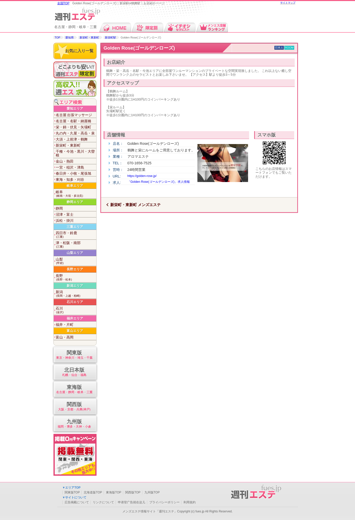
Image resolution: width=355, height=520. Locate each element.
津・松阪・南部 (76, 245)
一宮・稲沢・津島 (70, 167)
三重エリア (75, 227)
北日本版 (74, 372)
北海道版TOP (93, 492)
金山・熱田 (64, 161)
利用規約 (189, 502)
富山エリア (75, 331)
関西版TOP (132, 492)
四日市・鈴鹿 (76, 235)
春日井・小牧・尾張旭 (73, 173)
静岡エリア (75, 202)
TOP (57, 37)
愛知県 (69, 37)
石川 (76, 310)
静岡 (59, 208)
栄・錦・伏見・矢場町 (73, 127)
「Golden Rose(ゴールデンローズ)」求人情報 (158, 182)
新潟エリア (75, 286)
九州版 (74, 424)
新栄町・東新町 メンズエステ (135, 205)
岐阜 (76, 194)
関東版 (74, 355)
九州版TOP (152, 492)
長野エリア (75, 269)
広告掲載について (77, 502)
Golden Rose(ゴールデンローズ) (139, 48)
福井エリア (75, 318)
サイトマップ (287, 2)
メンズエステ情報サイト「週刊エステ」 (149, 511)
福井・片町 (64, 325)
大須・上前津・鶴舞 (72, 139)
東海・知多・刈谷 (70, 179)
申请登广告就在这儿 (131, 502)
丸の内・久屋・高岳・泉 (75, 133)
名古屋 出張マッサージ (74, 115)
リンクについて (103, 502)
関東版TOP (72, 492)
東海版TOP (113, 492)
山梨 (76, 261)
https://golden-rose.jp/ (142, 176)
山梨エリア (75, 253)
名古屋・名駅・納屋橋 (73, 121)
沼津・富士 (64, 214)
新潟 (76, 294)
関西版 (74, 407)
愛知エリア (75, 108)
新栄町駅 (110, 37)
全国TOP (63, 3)
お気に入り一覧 (79, 51)
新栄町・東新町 (89, 37)
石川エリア (75, 302)
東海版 (74, 389)
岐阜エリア (75, 186)
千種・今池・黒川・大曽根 (75, 153)
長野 (76, 278)
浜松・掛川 (64, 220)
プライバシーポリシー (164, 502)
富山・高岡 (64, 337)
